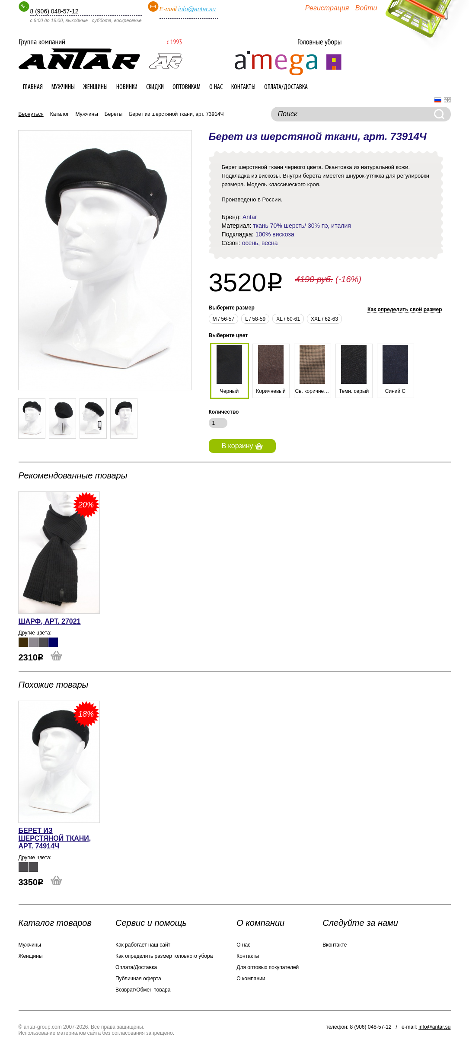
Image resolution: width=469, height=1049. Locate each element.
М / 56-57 (224, 319)
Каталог (59, 114)
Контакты (243, 87)
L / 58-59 (255, 319)
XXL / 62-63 (324, 319)
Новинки (126, 87)
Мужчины (63, 87)
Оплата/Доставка (286, 87)
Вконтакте (334, 945)
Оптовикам (186, 87)
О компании (250, 979)
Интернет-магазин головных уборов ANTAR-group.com (100, 54)
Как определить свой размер (404, 309)
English (447, 99)
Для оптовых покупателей (267, 967)
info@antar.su (197, 9)
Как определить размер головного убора (164, 956)
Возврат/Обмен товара (142, 990)
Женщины (95, 87)
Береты (114, 114)
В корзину (242, 446)
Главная (33, 87)
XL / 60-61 (288, 319)
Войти (366, 8)
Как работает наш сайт (142, 945)
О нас (216, 87)
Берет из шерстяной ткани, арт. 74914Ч (55, 838)
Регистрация (327, 8)
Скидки (155, 87)
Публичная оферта (138, 979)
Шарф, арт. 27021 (50, 621)
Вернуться (31, 114)
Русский (437, 99)
